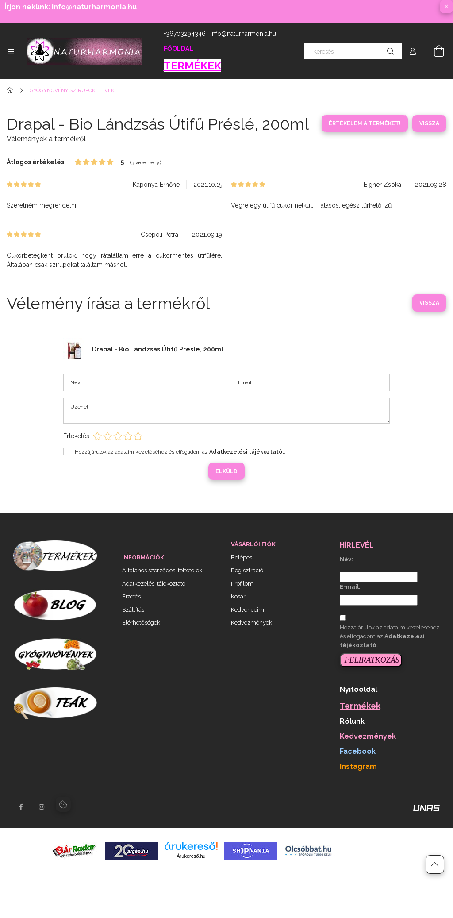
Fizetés (131, 596)
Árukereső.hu (191, 856)
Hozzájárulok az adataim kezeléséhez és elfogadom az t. (180, 452)
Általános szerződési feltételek (162, 570)
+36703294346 (185, 33)
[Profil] (413, 51)
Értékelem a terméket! (365, 123)
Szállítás (133, 609)
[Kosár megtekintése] (434, 51)
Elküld (226, 471)
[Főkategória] (11, 90)
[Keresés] (353, 51)
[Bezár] (446, 6)
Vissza (429, 123)
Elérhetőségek (141, 622)
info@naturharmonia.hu (243, 33)
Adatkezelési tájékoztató (153, 583)
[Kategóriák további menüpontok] (11, 51)
